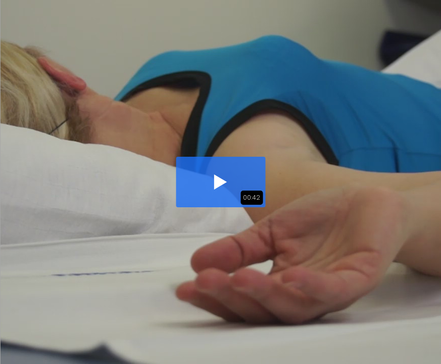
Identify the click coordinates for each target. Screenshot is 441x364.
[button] (220, 182)
